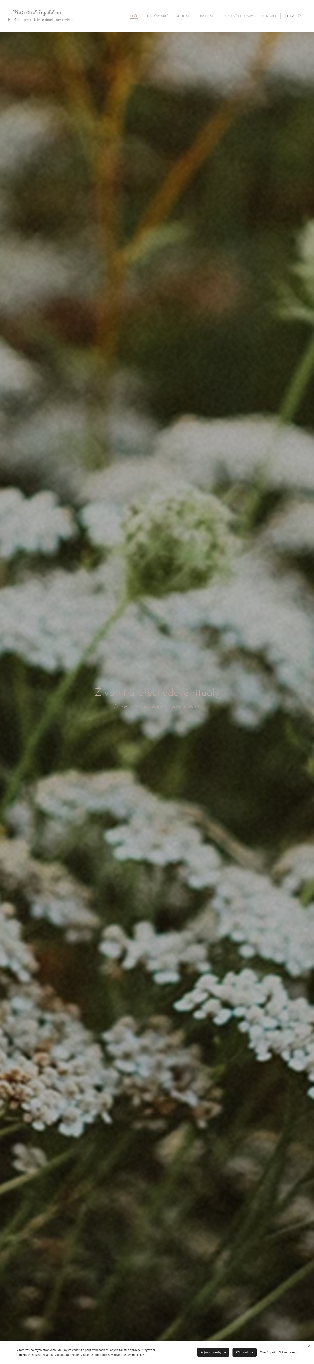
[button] (293, 16)
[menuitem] (147, 16)
